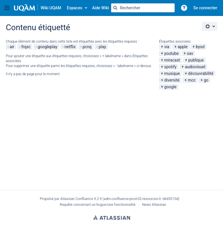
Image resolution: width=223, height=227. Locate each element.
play (102, 46)
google (170, 86)
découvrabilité (200, 73)
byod (200, 46)
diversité (171, 80)
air (12, 46)
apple (183, 46)
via (166, 46)
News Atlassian (154, 205)
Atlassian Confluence (76, 199)
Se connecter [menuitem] (205, 8)
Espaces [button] (74, 8)
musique (172, 73)
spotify (170, 66)
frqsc (25, 46)
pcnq (86, 46)
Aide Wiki (100, 8)
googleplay (47, 46)
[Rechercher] (115, 8)
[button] (7, 8)
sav (190, 53)
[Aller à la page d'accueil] (37, 7)
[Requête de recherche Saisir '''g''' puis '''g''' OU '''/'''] (143, 7)
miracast (172, 60)
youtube (171, 53)
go (206, 80)
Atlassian (111, 217)
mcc (192, 80)
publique (196, 60)
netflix (69, 46)
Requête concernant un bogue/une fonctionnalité (98, 205)
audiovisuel (195, 66)
